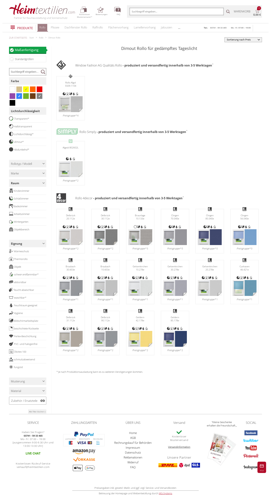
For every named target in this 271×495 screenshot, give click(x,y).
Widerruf (133, 462)
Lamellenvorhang (145, 27)
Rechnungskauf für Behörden (133, 443)
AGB (133, 438)
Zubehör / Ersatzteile (24, 401)
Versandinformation (179, 446)
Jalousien (166, 27)
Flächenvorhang (118, 27)
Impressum (133, 447)
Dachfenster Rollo (76, 27)
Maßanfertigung (30, 50)
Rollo (42, 28)
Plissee (55, 27)
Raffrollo (97, 27)
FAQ (133, 467)
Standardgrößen (24, 59)
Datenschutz (133, 452)
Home (133, 433)
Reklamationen (133, 457)
